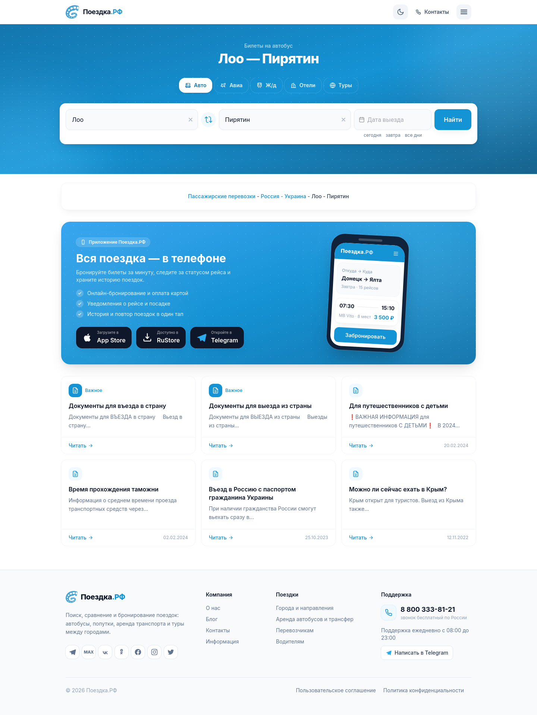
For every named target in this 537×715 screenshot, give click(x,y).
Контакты (218, 630)
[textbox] (392, 120)
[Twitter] (171, 652)
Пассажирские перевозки (221, 196)
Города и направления (304, 608)
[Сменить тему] (400, 11)
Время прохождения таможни (113, 489)
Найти (453, 119)
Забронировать (365, 336)
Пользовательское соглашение (336, 690)
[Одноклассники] (121, 652)
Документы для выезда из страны (260, 405)
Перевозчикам (295, 630)
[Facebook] (138, 652)
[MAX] (88, 652)
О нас (213, 608)
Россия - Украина (283, 196)
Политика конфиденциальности (423, 690)
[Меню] (463, 11)
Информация (222, 641)
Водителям (290, 641)
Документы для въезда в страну (117, 405)
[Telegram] (72, 652)
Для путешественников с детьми (398, 405)
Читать (81, 445)
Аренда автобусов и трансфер (315, 619)
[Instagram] (154, 652)
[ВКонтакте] (105, 652)
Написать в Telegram (417, 652)
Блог (212, 619)
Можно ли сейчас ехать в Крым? (398, 489)
